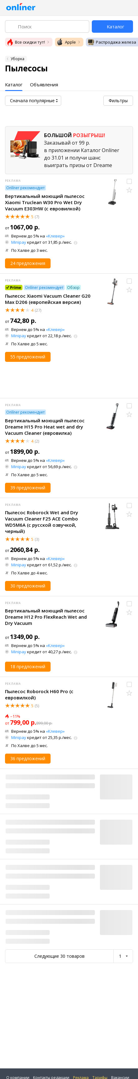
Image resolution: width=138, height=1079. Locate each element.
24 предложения (27, 263)
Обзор (73, 287)
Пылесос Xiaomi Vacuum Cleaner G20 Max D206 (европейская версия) (48, 299)
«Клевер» (55, 236)
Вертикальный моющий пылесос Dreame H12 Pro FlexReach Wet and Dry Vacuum (46, 616)
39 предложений (27, 488)
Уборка (17, 58)
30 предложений (27, 586)
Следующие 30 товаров (59, 956)
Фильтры (118, 100)
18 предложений (27, 666)
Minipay (18, 242)
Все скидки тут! (25, 42)
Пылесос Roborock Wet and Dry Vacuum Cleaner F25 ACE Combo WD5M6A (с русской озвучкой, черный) (41, 521)
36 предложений (27, 758)
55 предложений (27, 357)
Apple (66, 42)
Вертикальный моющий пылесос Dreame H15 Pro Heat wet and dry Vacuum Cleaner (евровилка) (45, 426)
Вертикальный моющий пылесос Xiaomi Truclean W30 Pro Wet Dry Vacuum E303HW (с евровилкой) (45, 202)
